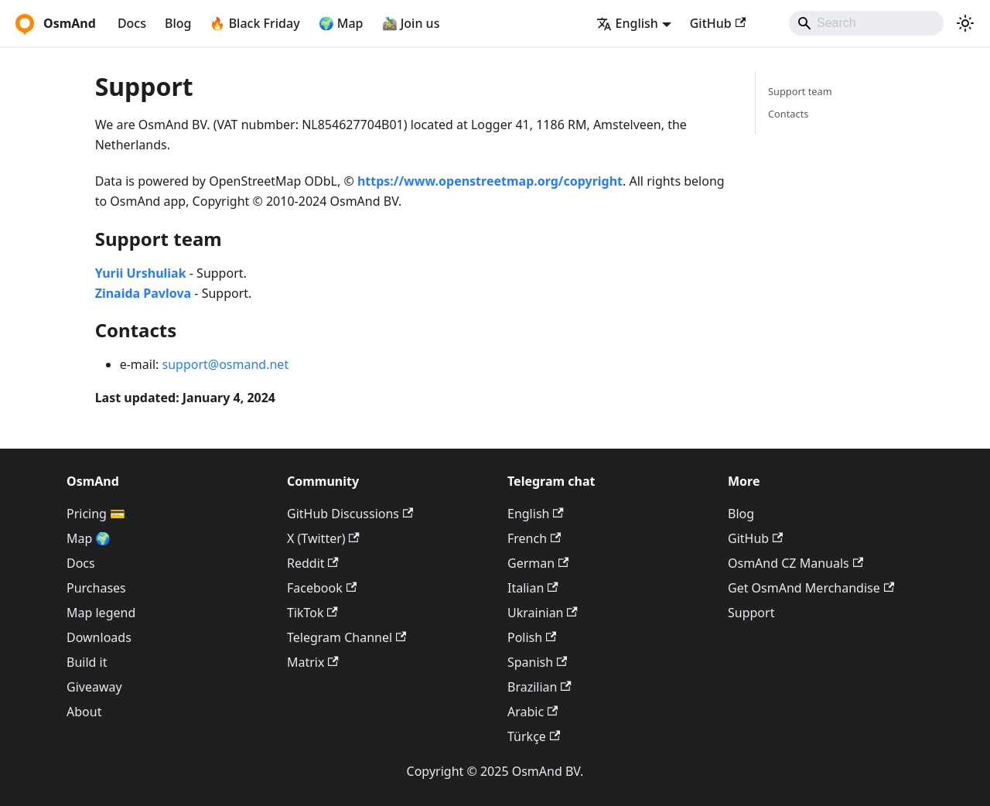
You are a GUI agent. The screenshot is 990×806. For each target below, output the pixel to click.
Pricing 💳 (96, 513)
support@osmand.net (225, 364)
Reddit (313, 563)
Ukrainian (542, 612)
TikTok (312, 612)
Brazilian (539, 686)
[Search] (866, 23)
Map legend (101, 612)
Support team (800, 91)
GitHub (718, 23)
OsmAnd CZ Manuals (795, 563)
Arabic (532, 711)
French (534, 538)
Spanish (537, 662)
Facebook (322, 587)
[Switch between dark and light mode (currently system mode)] (965, 23)
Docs (132, 23)
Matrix (313, 662)
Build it (87, 662)
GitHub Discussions (350, 513)
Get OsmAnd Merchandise (811, 587)
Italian (532, 587)
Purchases (96, 587)
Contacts (788, 114)
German (537, 563)
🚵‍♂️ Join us (411, 23)
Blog (178, 23)
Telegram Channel (346, 637)
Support (751, 612)
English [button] (627, 23)
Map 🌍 (89, 538)
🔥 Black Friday (254, 23)
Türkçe (533, 736)
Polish (531, 637)
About (84, 711)
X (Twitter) (323, 538)
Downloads (99, 637)
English (535, 513)
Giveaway (94, 686)
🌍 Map (341, 23)
